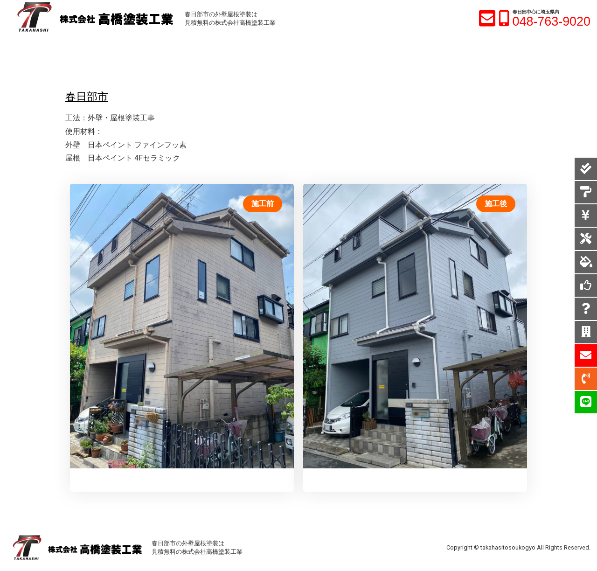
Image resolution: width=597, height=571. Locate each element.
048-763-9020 (551, 21)
